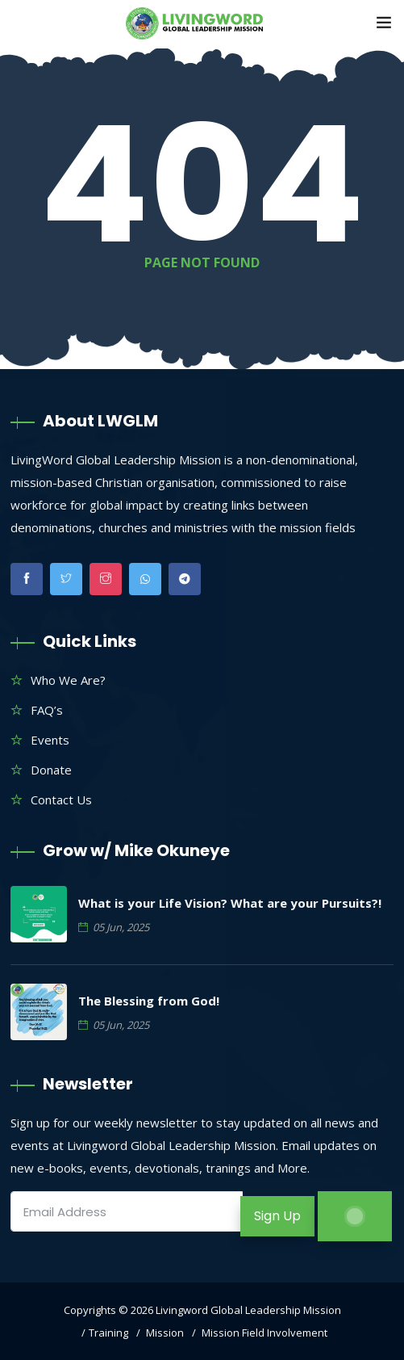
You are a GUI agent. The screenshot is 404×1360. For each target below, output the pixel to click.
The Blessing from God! (148, 1001)
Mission (165, 1332)
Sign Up (277, 1216)
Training (108, 1332)
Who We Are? (68, 680)
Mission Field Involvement (264, 1332)
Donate (51, 770)
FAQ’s (47, 710)
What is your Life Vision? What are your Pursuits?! (229, 903)
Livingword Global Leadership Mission (248, 1310)
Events (50, 740)
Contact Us (61, 799)
